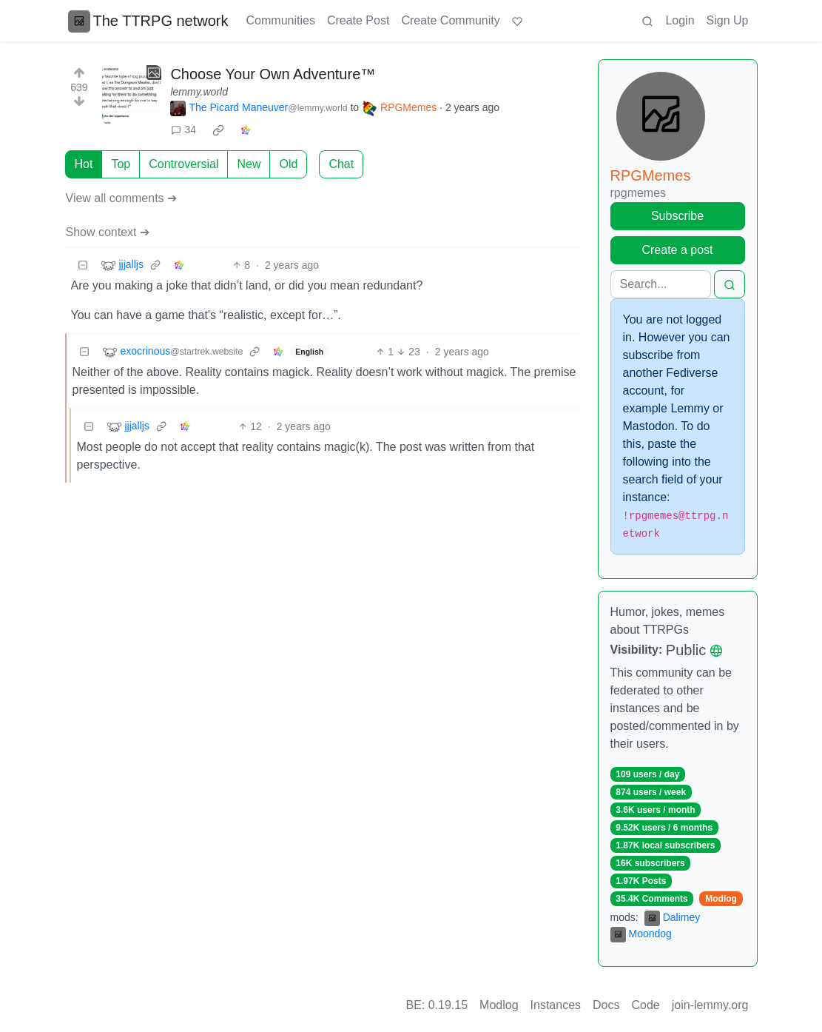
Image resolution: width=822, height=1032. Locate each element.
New (248, 164)
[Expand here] (131, 94)
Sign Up (728, 20)
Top (120, 164)
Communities (280, 20)
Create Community (450, 20)
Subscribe (677, 216)
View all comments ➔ (122, 198)
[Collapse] (83, 265)
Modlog (721, 899)
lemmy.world (199, 92)
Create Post (358, 20)
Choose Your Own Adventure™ (272, 74)
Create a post (676, 250)
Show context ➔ (108, 232)
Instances (555, 1005)
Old (288, 164)
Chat (341, 164)
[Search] (660, 284)
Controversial (183, 164)
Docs (606, 1005)
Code (646, 1005)
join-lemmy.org (710, 1005)
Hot (84, 164)
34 (183, 129)
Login (679, 20)
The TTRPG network (148, 21)
